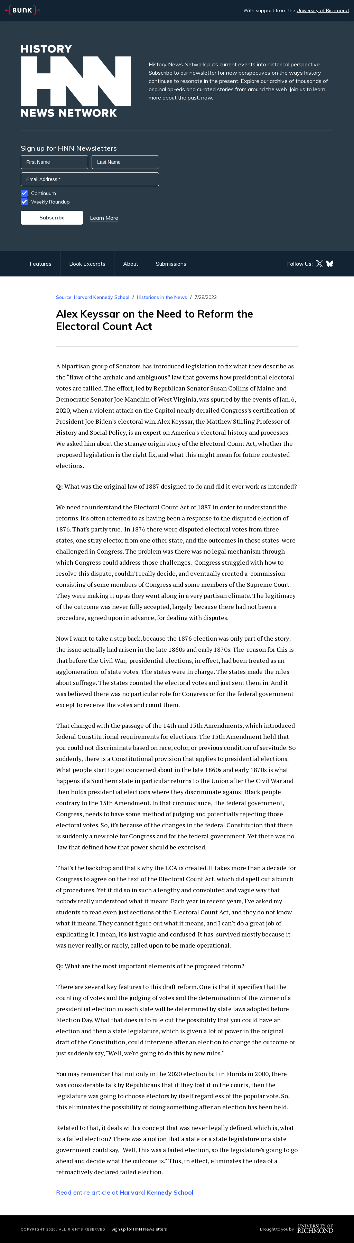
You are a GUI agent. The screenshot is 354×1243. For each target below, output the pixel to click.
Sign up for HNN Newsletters (139, 1229)
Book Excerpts (87, 263)
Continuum (43, 193)
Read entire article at (124, 1192)
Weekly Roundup (50, 202)
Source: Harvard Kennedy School (92, 297)
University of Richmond (323, 10)
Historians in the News (162, 297)
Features (41, 263)
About (130, 263)
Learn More (104, 217)
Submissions (171, 263)
